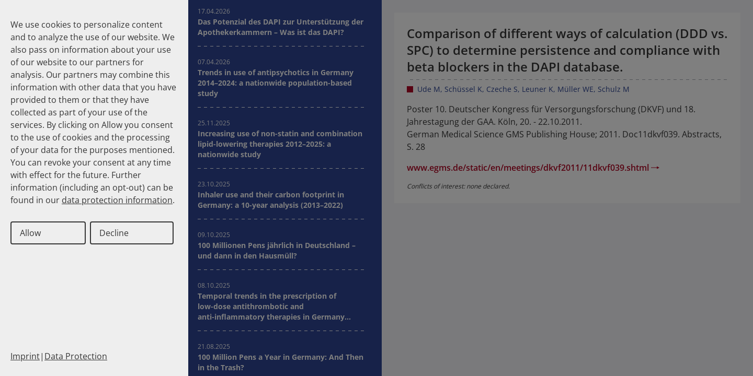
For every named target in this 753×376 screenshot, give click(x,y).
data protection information (117, 200)
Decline (114, 233)
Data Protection (75, 356)
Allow (30, 233)
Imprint (25, 356)
